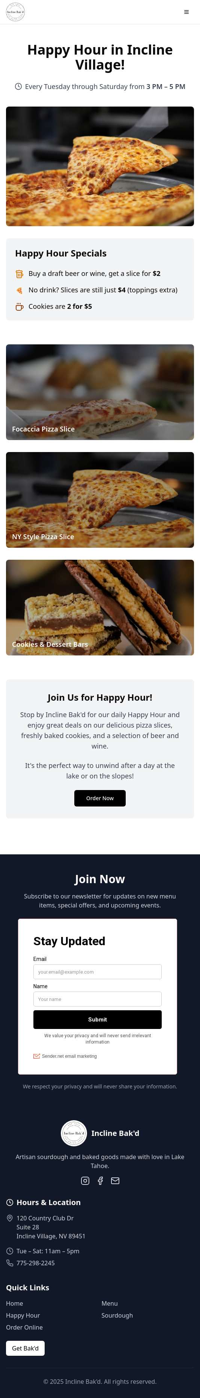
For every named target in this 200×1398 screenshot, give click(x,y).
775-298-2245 (36, 1263)
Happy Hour (23, 1315)
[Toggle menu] (186, 11)
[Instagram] (85, 1180)
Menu (110, 1303)
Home (14, 1303)
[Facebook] (100, 1180)
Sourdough (117, 1315)
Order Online (24, 1327)
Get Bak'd (25, 1348)
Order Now (100, 798)
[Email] (115, 1180)
